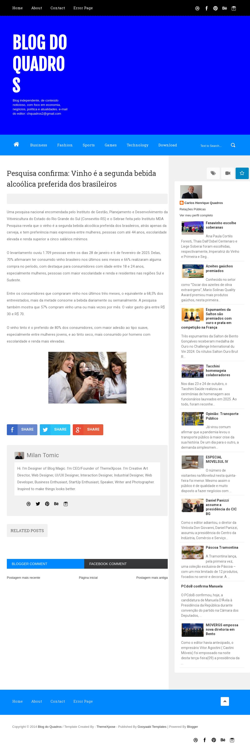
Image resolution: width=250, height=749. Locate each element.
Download (167, 144)
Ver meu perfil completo (196, 215)
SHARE (20, 429)
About (36, 7)
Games (111, 144)
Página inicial (88, 577)
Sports (89, 144)
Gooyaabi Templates (152, 727)
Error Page (83, 7)
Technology (137, 144)
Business (38, 144)
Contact (58, 7)
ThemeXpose (106, 727)
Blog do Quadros (39, 64)
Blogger (192, 727)
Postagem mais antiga (152, 577)
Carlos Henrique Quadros (204, 203)
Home (17, 7)
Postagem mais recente (23, 577)
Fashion (65, 144)
